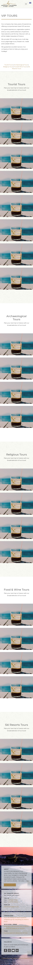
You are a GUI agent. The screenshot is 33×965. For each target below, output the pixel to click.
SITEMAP (26, 963)
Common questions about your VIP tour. (16, 933)
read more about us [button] (10, 885)
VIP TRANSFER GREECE (16, 963)
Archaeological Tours (21, 65)
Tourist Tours (8, 65)
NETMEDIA (25, 961)
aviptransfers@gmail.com (11, 906)
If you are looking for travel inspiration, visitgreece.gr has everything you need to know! (16, 919)
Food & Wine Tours (20, 67)
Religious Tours (8, 67)
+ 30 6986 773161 (12, 900)
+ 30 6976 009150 (12, 902)
